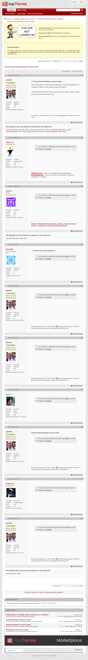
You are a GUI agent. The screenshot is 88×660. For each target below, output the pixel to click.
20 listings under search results (17, 630)
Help (81, 2)
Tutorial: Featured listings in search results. (24, 67)
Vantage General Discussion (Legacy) (50, 19)
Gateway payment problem (53, 592)
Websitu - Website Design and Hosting (44, 224)
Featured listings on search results (18, 620)
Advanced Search (77, 13)
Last (80, 61)
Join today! (48, 149)
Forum (9, 19)
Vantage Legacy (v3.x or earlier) (24, 19)
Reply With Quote (76, 122)
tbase (29, 131)
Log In (75, 2)
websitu (47, 131)
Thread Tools (66, 71)
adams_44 (9, 130)
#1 (81, 75)
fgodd (8, 573)
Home (11, 10)
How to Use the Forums (35, 13)
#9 (81, 478)
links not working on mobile (34, 592)
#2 (81, 137)
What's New (21, 10)
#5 (81, 285)
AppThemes (78, 649)
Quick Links (21, 13)
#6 (81, 337)
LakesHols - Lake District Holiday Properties (52, 225)
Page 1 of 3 (57, 61)
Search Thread (76, 71)
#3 (81, 186)
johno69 (8, 238)
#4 (81, 244)
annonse (33, 130)
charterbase (54, 130)
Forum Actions (10, 13)
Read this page (56, 33)
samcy (8, 131)
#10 (81, 518)
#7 (81, 389)
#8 (81, 427)
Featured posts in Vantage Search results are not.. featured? (27, 615)
